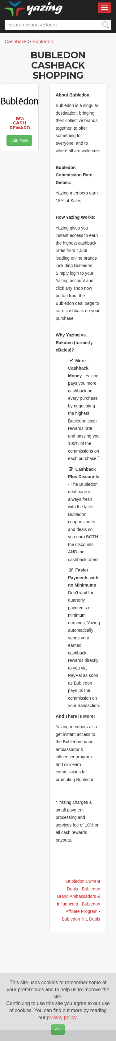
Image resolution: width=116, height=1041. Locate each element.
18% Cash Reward (20, 123)
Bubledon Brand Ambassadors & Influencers (78, 896)
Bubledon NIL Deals (81, 919)
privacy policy (61, 1017)
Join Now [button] (19, 140)
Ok (58, 1029)
